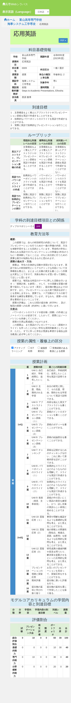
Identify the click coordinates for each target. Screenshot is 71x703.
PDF (63, 40)
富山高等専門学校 (30, 19)
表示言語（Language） (17, 11)
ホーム (9, 19)
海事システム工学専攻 (21, 24)
